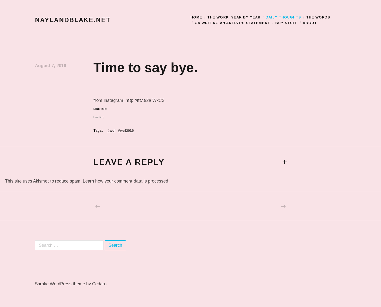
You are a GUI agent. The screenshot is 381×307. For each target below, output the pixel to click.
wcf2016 (127, 130)
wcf (112, 130)
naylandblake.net (73, 20)
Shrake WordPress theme (60, 283)
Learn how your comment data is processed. (126, 181)
